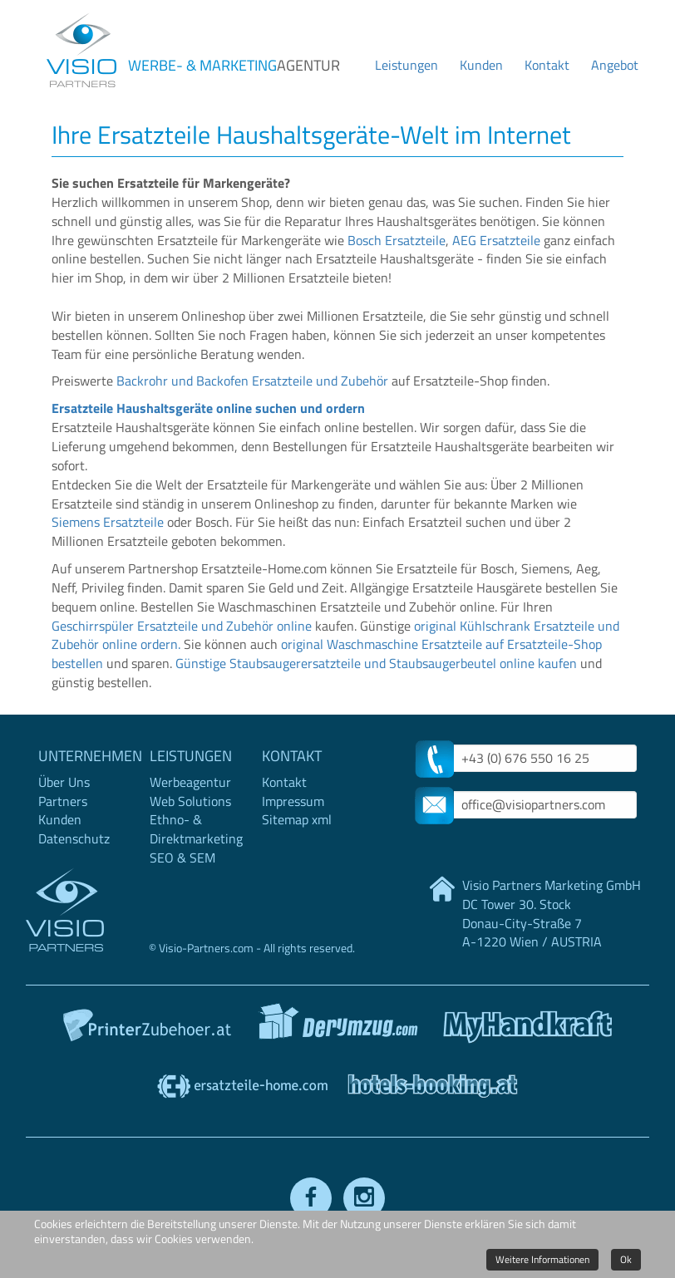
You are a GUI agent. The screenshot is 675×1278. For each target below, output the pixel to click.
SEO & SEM (182, 858)
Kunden (481, 65)
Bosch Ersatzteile (396, 240)
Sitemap (285, 819)
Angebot (614, 65)
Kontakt (547, 65)
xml (322, 819)
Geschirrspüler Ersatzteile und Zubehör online (182, 626)
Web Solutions (190, 801)
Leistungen (406, 65)
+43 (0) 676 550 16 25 (525, 758)
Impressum (293, 801)
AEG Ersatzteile (496, 240)
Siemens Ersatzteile (108, 522)
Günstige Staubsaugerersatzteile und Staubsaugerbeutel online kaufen (376, 663)
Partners (62, 801)
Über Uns (64, 782)
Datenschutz (74, 838)
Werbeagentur (190, 782)
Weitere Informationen (542, 1259)
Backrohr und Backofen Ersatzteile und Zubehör (252, 381)
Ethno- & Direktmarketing (196, 828)
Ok (626, 1259)
